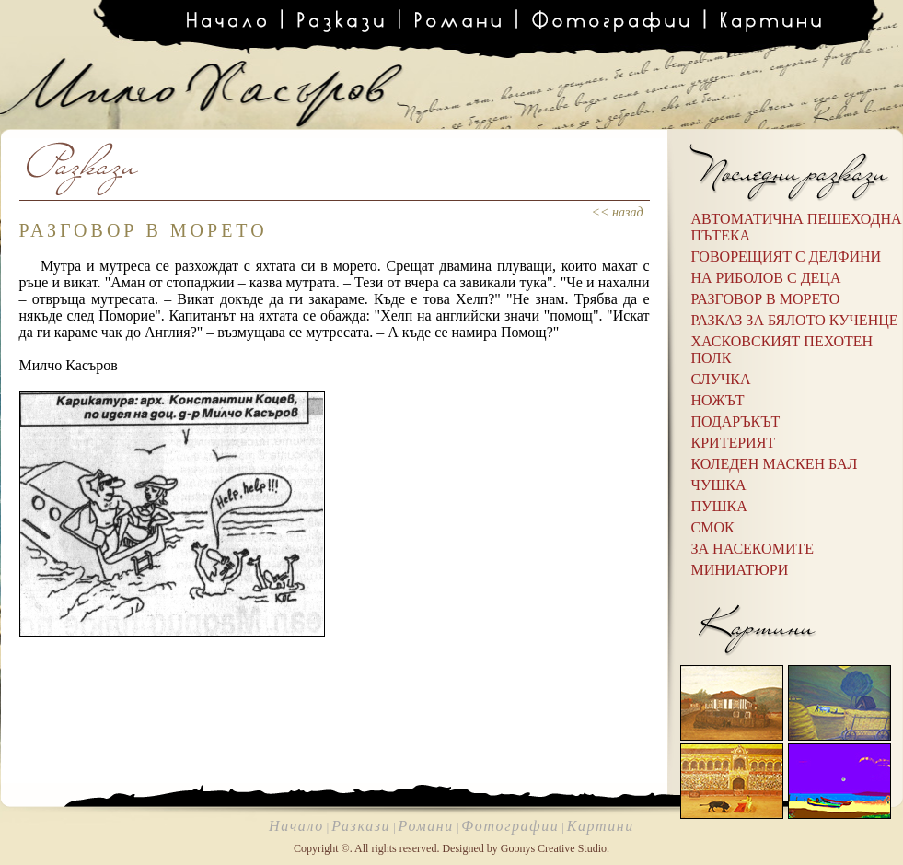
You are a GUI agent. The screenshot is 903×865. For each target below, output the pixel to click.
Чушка (719, 485)
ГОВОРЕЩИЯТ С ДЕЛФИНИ (786, 256)
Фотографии (510, 826)
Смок (713, 527)
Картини (600, 826)
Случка (721, 379)
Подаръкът (736, 421)
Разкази (360, 826)
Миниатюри (740, 570)
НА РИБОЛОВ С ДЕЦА (766, 278)
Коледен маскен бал (774, 464)
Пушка (719, 506)
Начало (296, 826)
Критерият (733, 442)
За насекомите (752, 548)
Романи (426, 826)
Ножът (718, 400)
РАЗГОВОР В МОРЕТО (765, 299)
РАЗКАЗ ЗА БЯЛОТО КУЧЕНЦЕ (794, 320)
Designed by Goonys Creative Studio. (525, 848)
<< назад (617, 212)
